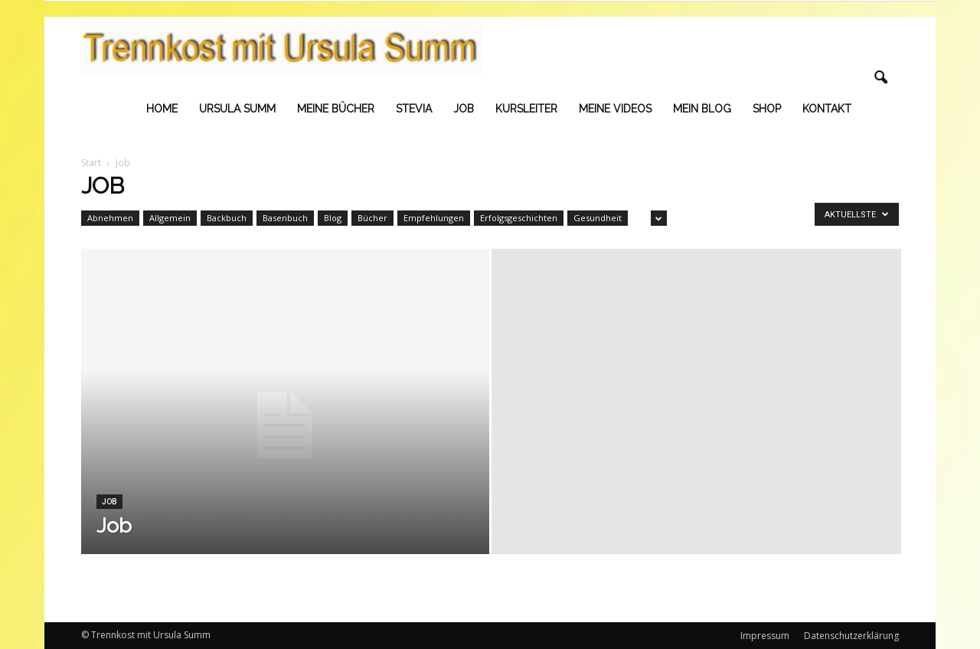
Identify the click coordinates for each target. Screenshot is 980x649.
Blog (332, 217)
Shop (767, 109)
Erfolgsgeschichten (518, 217)
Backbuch (227, 217)
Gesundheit (597, 217)
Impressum (764, 635)
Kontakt (826, 109)
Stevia (414, 109)
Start (91, 162)
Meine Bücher (335, 109)
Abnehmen (110, 217)
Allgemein (170, 217)
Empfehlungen (433, 217)
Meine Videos (615, 109)
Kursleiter (526, 109)
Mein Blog (702, 109)
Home (162, 109)
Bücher (372, 217)
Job (463, 109)
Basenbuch (285, 217)
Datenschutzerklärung (851, 635)
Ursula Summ (237, 109)
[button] (880, 78)
